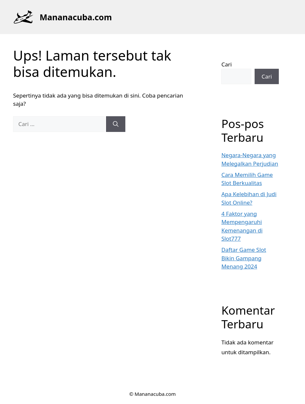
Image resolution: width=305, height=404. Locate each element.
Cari (226, 64)
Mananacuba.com (76, 17)
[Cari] (115, 124)
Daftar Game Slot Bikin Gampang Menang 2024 (243, 258)
